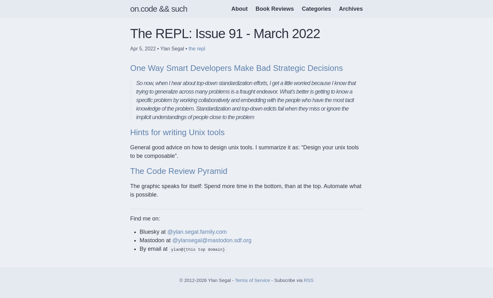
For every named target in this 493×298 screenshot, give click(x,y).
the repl (197, 48)
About (239, 9)
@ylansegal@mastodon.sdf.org (212, 240)
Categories (316, 9)
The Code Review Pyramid (178, 171)
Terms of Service (252, 280)
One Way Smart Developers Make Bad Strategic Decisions (236, 68)
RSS (308, 280)
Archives (351, 9)
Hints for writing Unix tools (177, 132)
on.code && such (158, 9)
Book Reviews (275, 9)
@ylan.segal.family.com (197, 232)
